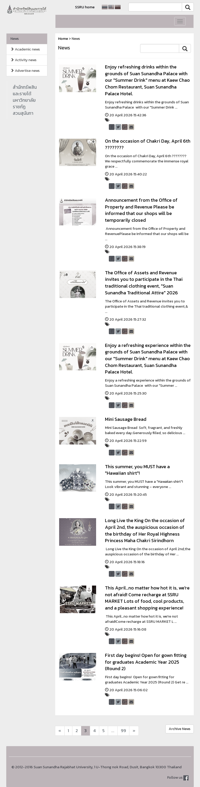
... (112, 730)
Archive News (179, 729)
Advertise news (25, 70)
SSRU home (85, 7)
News (14, 38)
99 (123, 730)
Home (63, 38)
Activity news (23, 60)
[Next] (60, 731)
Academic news (25, 49)
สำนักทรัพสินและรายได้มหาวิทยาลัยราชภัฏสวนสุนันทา (25, 100)
